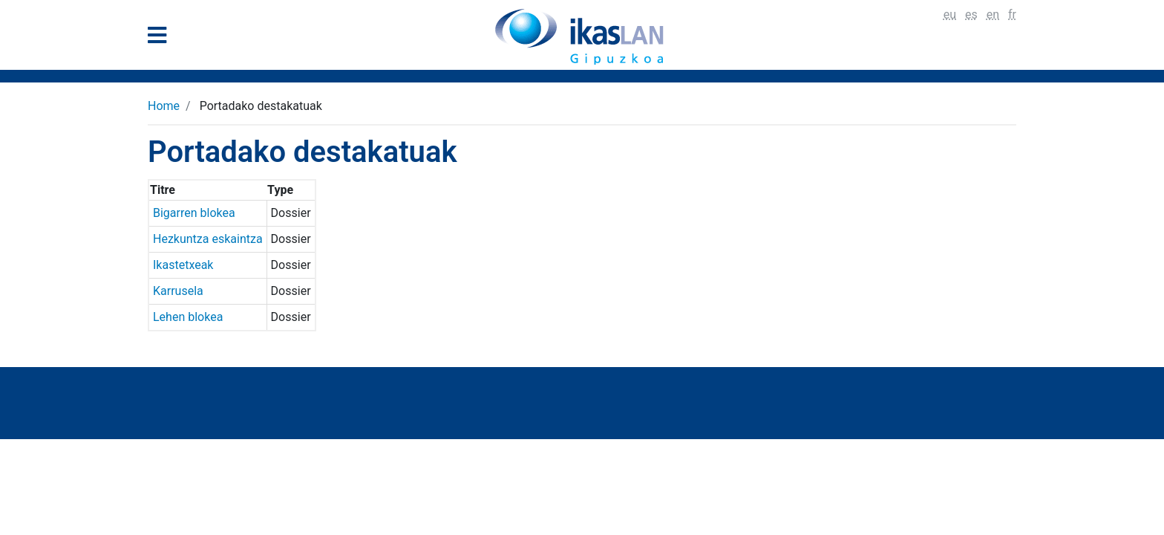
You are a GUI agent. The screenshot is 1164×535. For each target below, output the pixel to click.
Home (164, 106)
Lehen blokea (188, 317)
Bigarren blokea (194, 213)
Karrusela (178, 291)
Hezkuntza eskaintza (208, 239)
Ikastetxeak (183, 265)
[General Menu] (161, 38)
